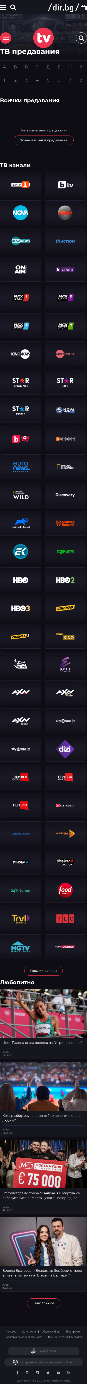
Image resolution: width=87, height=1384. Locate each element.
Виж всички (43, 1303)
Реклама (11, 1331)
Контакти (29, 1331)
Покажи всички (43, 971)
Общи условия (51, 1331)
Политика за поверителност (23, 1337)
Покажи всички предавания (44, 140)
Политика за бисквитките (65, 1337)
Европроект (73, 1331)
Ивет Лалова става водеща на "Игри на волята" (42, 1043)
